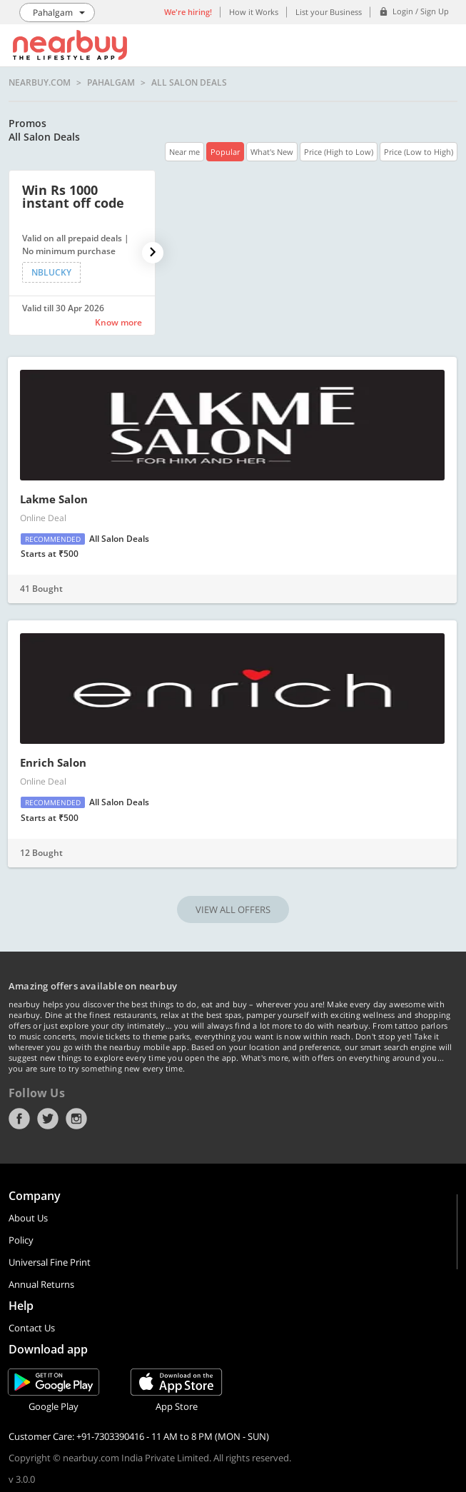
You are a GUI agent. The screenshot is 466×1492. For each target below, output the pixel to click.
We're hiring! (188, 11)
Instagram (76, 1118)
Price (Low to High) (418, 151)
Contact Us (32, 1327)
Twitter (48, 1118)
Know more (118, 322)
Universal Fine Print (50, 1262)
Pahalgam (111, 83)
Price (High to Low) (338, 151)
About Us (28, 1217)
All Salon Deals (189, 83)
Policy (21, 1240)
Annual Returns (41, 1284)
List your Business (328, 11)
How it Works (253, 11)
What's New (271, 151)
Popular (225, 151)
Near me (184, 151)
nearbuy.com (40, 83)
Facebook (19, 1118)
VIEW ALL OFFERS (233, 909)
